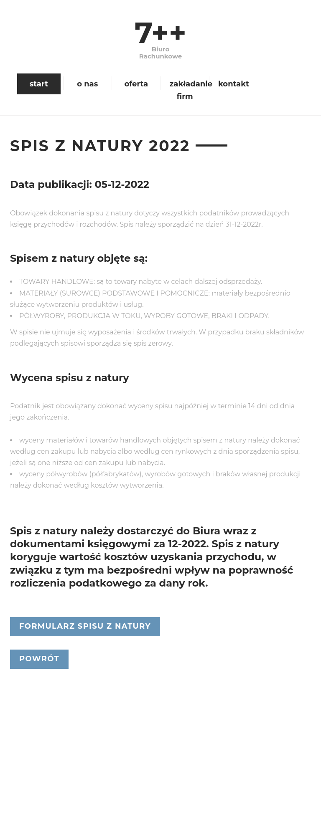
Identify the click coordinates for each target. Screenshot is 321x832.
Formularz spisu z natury (85, 626)
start (39, 84)
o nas (87, 84)
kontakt (233, 84)
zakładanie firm (188, 90)
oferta (136, 84)
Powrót (39, 658)
